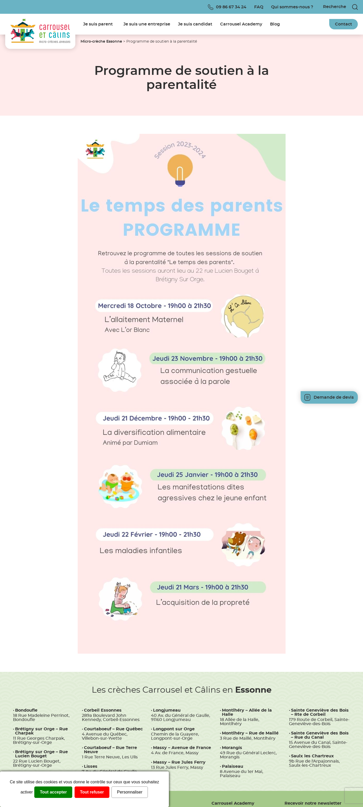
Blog (275, 24)
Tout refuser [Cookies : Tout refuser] (92, 792)
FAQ (258, 7)
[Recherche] (335, 7)
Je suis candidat (195, 24)
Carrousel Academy (241, 24)
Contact (343, 24)
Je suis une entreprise (146, 24)
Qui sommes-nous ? (292, 7)
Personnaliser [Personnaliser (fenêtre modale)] (129, 792)
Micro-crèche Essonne (101, 41)
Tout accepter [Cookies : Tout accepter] (53, 792)
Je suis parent (98, 24)
